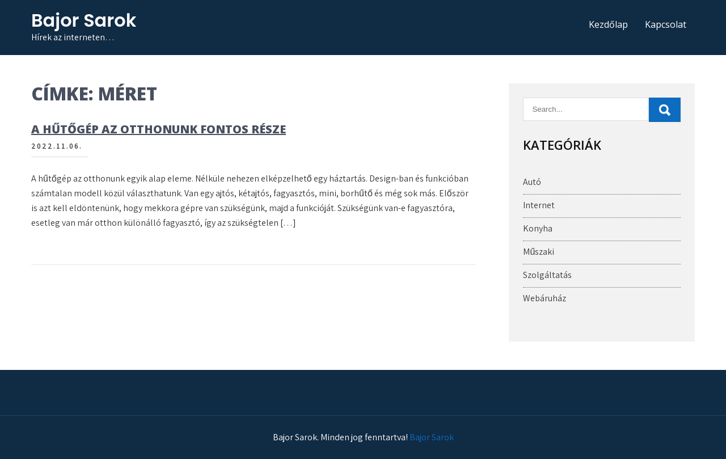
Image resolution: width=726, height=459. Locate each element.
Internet (539, 205)
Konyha (537, 228)
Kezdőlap (608, 24)
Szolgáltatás (547, 275)
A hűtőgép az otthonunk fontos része (158, 129)
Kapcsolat (665, 24)
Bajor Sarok (83, 20)
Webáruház (544, 298)
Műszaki (538, 252)
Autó (532, 182)
